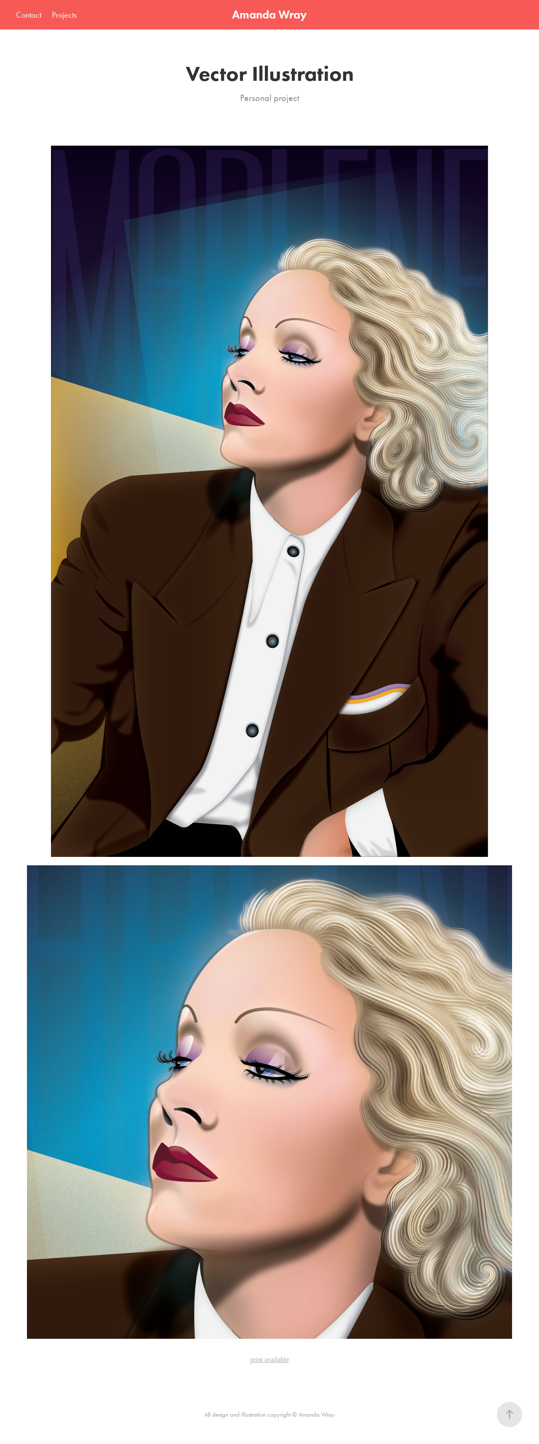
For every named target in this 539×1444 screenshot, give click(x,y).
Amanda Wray (269, 14)
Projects (64, 15)
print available (269, 1359)
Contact (28, 15)
